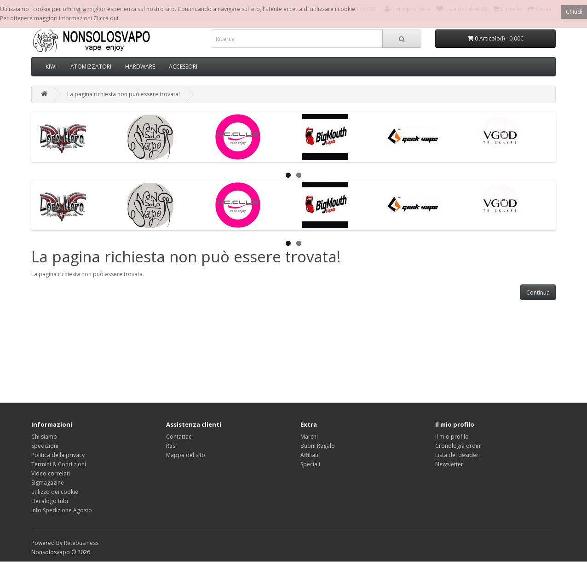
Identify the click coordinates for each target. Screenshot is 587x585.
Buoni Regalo (317, 446)
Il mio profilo (452, 436)
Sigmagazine (47, 483)
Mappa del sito (185, 455)
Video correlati (50, 473)
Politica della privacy (58, 455)
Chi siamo (44, 436)
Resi (171, 446)
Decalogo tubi (49, 501)
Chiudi (574, 12)
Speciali (310, 464)
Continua (538, 292)
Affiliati (309, 455)
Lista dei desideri (457, 455)
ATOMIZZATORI (90, 66)
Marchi (309, 436)
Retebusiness (81, 543)
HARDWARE (140, 66)
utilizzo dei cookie (54, 492)
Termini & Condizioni (58, 464)
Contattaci (179, 436)
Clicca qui (105, 18)
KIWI (51, 66)
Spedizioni (44, 446)
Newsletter (449, 464)
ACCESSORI (183, 66)
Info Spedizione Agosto (61, 510)
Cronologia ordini (458, 446)
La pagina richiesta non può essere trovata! (123, 94)
